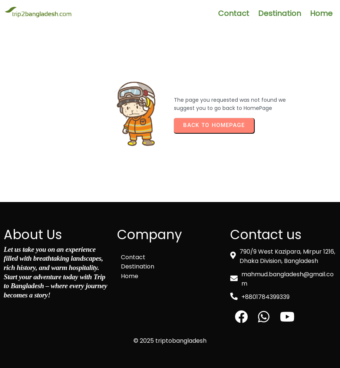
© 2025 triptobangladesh (170, 340)
